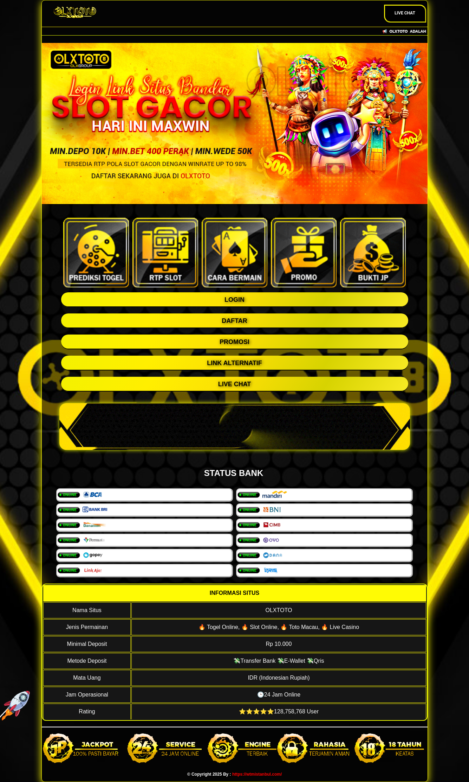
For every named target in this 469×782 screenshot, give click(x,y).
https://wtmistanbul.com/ (257, 774)
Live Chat (405, 13)
